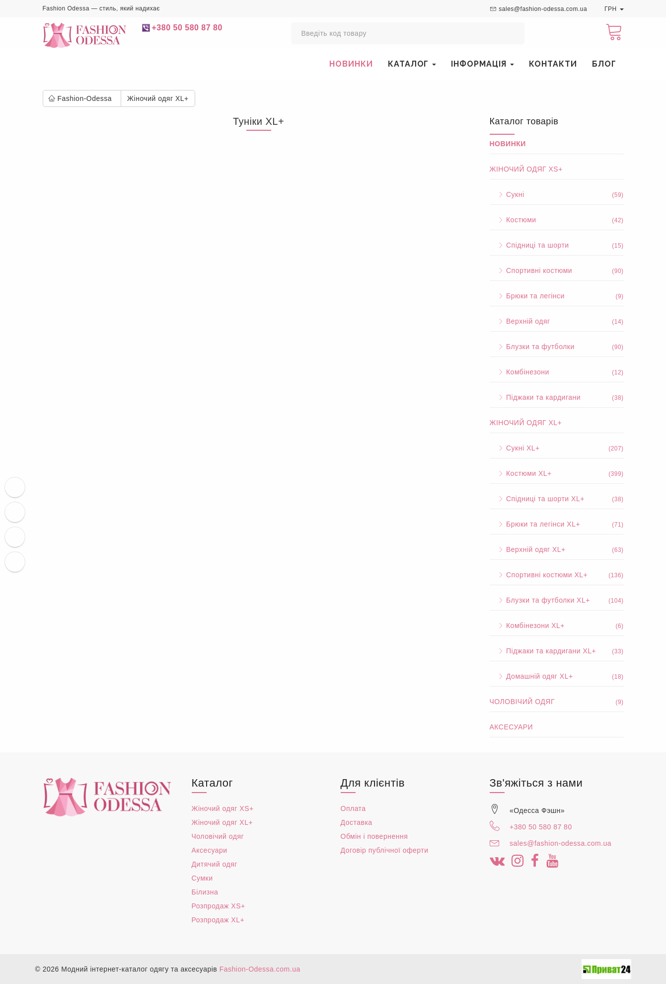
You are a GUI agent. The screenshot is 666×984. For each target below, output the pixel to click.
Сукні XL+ (557, 448)
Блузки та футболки (557, 347)
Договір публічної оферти (385, 850)
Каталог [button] (412, 64)
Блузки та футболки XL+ (557, 600)
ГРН (614, 8)
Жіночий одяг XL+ (526, 423)
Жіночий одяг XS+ (526, 169)
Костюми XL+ (557, 473)
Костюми (557, 220)
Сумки (202, 878)
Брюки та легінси (557, 296)
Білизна (205, 892)
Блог (604, 64)
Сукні (557, 194)
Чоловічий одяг (557, 702)
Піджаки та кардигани (557, 397)
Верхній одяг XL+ (557, 549)
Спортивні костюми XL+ (557, 575)
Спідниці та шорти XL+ (557, 499)
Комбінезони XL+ (557, 625)
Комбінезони (557, 372)
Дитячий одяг (214, 864)
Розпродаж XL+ (218, 920)
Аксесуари (511, 727)
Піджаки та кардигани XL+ (557, 651)
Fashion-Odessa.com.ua (260, 969)
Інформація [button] (482, 64)
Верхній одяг (557, 321)
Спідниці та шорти (557, 245)
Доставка (356, 822)
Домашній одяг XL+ (557, 676)
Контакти (553, 64)
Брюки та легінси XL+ (557, 524)
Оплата (353, 808)
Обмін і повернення (374, 836)
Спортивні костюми (557, 270)
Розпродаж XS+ (218, 906)
